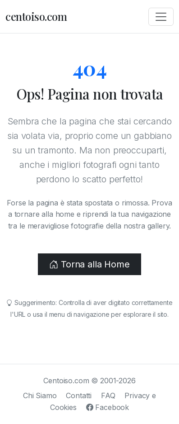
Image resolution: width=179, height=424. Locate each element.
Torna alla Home (89, 264)
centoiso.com (36, 16)
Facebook (107, 407)
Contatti (79, 395)
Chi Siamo (40, 395)
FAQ (108, 395)
